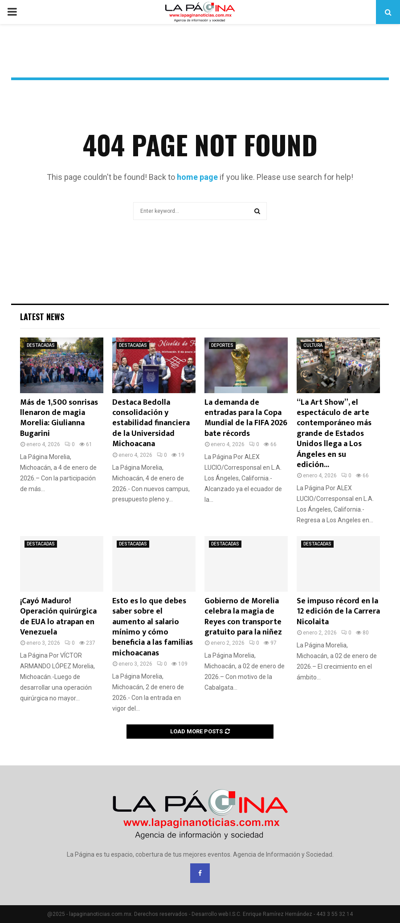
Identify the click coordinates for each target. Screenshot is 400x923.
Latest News (42, 316)
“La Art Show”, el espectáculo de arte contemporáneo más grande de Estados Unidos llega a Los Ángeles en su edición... (334, 434)
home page (197, 177)
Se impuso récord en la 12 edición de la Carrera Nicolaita (338, 611)
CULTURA (312, 345)
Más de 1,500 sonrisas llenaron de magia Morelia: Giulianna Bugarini (59, 418)
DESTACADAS (41, 345)
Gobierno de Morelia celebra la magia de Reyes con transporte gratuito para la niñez (243, 616)
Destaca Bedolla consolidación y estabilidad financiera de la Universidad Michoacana (151, 423)
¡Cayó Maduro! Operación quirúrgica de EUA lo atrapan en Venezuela (58, 616)
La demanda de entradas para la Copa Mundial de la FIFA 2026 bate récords (245, 418)
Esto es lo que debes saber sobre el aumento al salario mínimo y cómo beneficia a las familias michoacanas (152, 627)
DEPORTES (222, 345)
